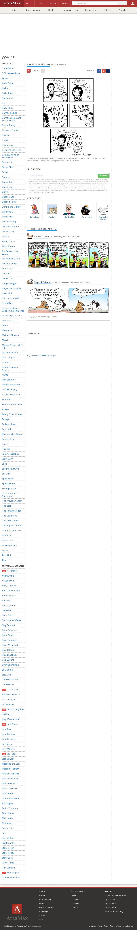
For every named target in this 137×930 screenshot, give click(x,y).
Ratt (4, 833)
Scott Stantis (8, 842)
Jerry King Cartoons (12, 315)
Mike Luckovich (10, 788)
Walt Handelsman (11, 877)
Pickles (5, 409)
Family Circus (8, 241)
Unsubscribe (128, 926)
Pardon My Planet (11, 394)
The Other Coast (10, 520)
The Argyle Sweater (12, 500)
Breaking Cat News (11, 149)
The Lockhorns (9, 515)
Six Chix (6, 473)
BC (3, 103)
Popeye (5, 419)
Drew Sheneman (10, 664)
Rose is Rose (8, 439)
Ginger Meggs (9, 283)
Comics (75, 899)
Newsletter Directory (114, 911)
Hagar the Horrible (11, 288)
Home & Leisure (71, 10)
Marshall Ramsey (10, 768)
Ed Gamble (7, 669)
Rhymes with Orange (12, 434)
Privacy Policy (103, 926)
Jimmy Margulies (13, 709)
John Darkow (8, 734)
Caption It (7, 162)
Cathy (5, 172)
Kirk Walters (8, 748)
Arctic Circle (8, 93)
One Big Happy (9, 389)
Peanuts (6, 399)
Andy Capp (7, 83)
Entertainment (33, 10)
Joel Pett (6, 714)
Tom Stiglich (10, 872)
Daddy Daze (8, 196)
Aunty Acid (7, 98)
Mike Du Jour (8, 357)
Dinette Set (7, 216)
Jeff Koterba (8, 704)
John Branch (10, 724)
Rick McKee (7, 838)
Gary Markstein (10, 679)
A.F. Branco (10, 570)
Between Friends (10, 130)
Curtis (5, 191)
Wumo (5, 550)
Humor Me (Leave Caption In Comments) (13, 309)
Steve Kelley (8, 852)
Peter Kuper (8, 813)
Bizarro (5, 135)
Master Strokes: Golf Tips (12, 346)
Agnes (5, 78)
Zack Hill (6, 555)
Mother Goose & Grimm (10, 369)
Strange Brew (9, 488)
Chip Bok (6, 610)
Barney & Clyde (9, 112)
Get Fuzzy (7, 278)
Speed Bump (8, 483)
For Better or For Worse (10, 252)
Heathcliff (7, 293)
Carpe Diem (8, 167)
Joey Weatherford (11, 719)
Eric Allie (6, 674)
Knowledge (90, 10)
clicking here (49, 192)
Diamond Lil (8, 211)
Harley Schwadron (11, 694)
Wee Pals (6, 535)
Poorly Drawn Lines (12, 414)
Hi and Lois (7, 303)
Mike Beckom (9, 783)
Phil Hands (7, 818)
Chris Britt (7, 615)
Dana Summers (9, 630)
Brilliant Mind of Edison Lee (10, 156)
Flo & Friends (8, 246)
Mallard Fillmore (10, 335)
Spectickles (7, 478)
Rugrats (6, 448)
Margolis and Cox (10, 763)
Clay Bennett (8, 625)
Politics (107, 10)
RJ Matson (7, 823)
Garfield (6, 273)
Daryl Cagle (8, 635)
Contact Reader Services (115, 895)
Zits (4, 560)
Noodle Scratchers (11, 384)
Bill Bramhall (8, 595)
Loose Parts (8, 320)
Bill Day (6, 600)
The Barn (7, 505)
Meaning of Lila (10, 352)
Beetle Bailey (8, 125)
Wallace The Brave (11, 530)
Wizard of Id (8, 540)
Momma (6, 362)
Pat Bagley (7, 803)
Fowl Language (9, 263)
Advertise (92, 926)
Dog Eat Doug (9, 221)
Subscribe (103, 176)
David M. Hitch (9, 654)
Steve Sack (7, 857)
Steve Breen (8, 847)
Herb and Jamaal (10, 298)
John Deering (8, 739)
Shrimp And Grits (10, 468)
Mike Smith (8, 793)
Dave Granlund (9, 640)
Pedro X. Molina (10, 808)
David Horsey (8, 649)
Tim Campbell (9, 867)
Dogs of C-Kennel (10, 226)
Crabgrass (7, 177)
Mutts (5, 374)
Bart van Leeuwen (11, 590)
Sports (122, 10)
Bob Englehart (9, 605)
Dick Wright (8, 659)
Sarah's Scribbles (10, 453)
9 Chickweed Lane (11, 73)
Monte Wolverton (11, 798)
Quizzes (75, 907)
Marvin (5, 340)
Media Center (110, 907)
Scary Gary (7, 458)
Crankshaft (7, 182)
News (74, 895)
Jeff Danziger (8, 699)
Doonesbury (8, 231)
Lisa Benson (8, 758)
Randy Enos (8, 828)
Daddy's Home (9, 201)
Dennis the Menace (12, 206)
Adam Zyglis (8, 575)
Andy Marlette (9, 585)
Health (51, 10)
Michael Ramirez (10, 773)
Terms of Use (115, 926)
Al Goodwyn (8, 580)
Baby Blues (7, 107)
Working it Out (9, 545)
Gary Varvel (10, 689)
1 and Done (7, 68)
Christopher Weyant (12, 620)
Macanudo (7, 330)
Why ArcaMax (111, 903)
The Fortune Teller (11, 510)
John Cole (7, 729)
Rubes (5, 444)
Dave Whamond (10, 645)
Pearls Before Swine (12, 404)
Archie (5, 88)
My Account (110, 899)
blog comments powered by (41, 355)
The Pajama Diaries (12, 525)
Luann (5, 325)
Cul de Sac (7, 186)
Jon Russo (7, 744)
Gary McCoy (8, 684)
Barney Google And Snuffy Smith (11, 119)
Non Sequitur (9, 379)
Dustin (5, 236)
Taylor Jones (8, 862)
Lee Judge (9, 753)
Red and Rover (9, 424)
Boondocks (7, 144)
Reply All (6, 429)
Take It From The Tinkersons (10, 495)
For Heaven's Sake (11, 258)
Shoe (4, 463)
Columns (75, 903)
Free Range (7, 268)
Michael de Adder (10, 778)
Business (15, 10)
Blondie (6, 140)
